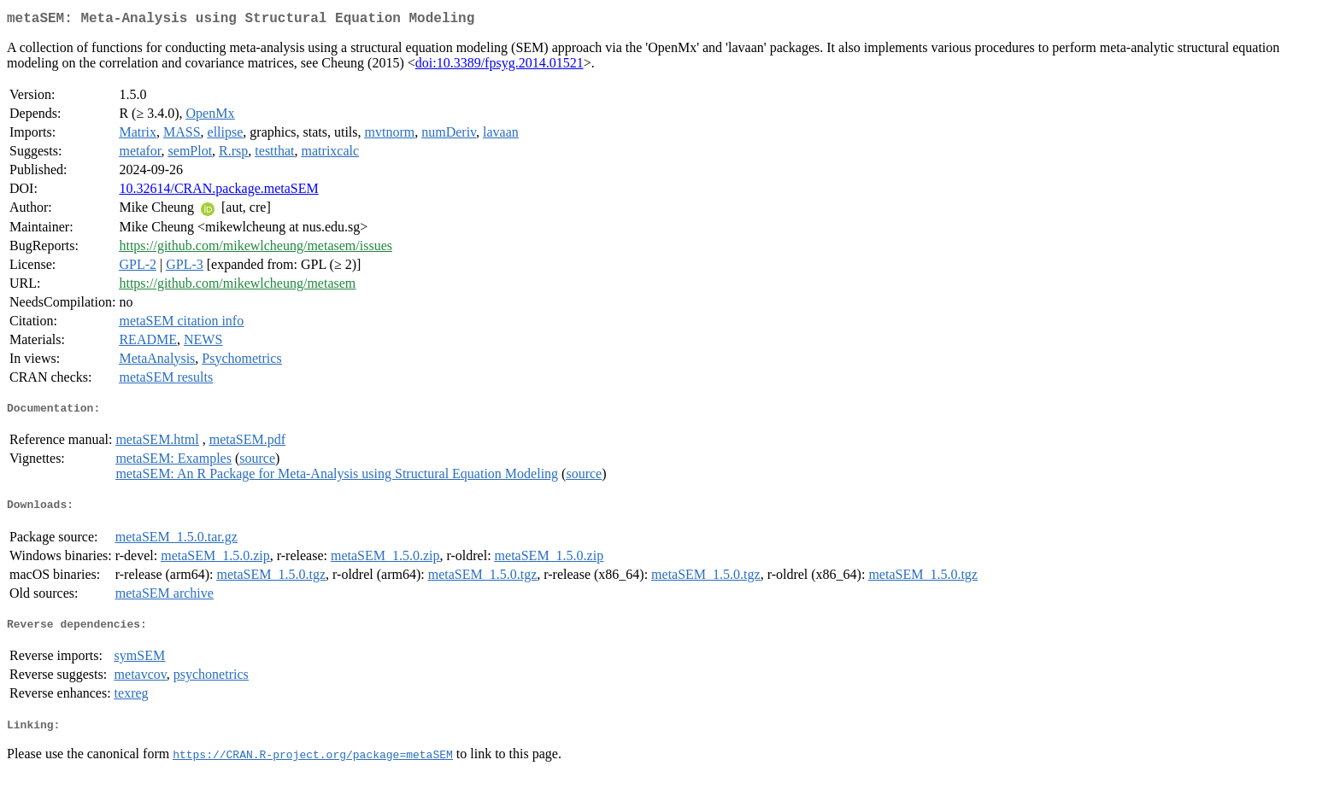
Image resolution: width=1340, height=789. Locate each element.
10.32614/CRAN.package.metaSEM (218, 191)
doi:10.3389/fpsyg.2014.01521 (499, 66)
